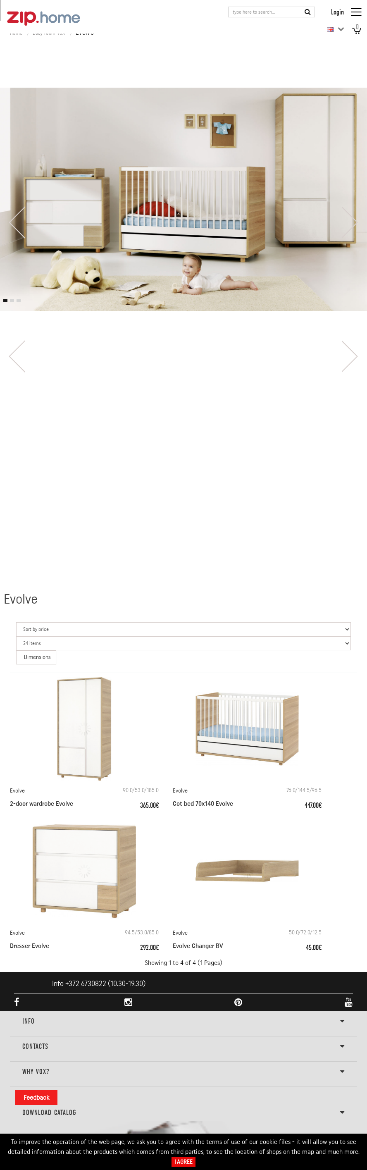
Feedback (36, 1097)
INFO (183, 1021)
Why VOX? (183, 1072)
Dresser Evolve (29, 946)
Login (337, 11)
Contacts (183, 1047)
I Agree (183, 1162)
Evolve (17, 791)
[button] (5, 300)
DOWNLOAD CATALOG (183, 1113)
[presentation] (16, 222)
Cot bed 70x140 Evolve (203, 803)
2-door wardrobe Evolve (41, 803)
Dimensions (37, 657)
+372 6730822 (85, 983)
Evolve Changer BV (198, 946)
